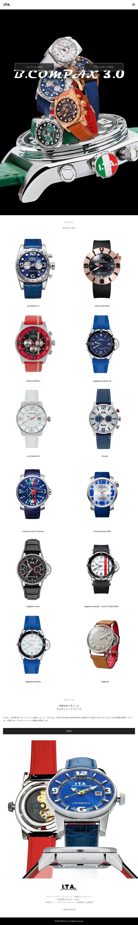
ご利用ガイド (50, 902)
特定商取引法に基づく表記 (68, 899)
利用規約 (80, 902)
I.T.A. (7, 6)
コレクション (67, 897)
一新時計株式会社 (69, 909)
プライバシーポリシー (66, 902)
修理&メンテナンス (82, 897)
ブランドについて (53, 897)
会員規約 (89, 902)
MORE (69, 731)
